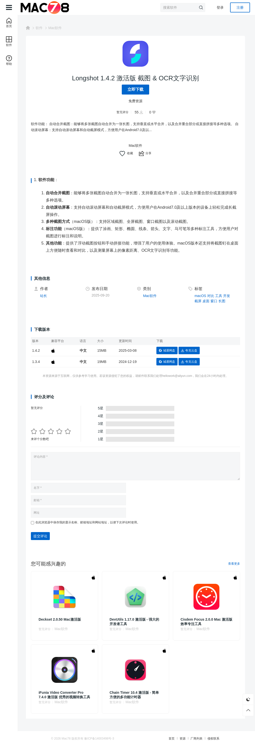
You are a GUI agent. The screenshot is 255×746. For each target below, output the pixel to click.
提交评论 (42, 536)
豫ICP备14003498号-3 (103, 738)
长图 (222, 301)
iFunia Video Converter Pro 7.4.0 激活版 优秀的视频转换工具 (65, 695)
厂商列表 (192, 738)
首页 (167, 738)
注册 (240, 7)
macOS (201, 296)
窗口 (214, 301)
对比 (211, 296)
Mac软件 (57, 28)
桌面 (206, 301)
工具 (219, 296)
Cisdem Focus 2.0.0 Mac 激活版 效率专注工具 (205, 621)
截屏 (198, 301)
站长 (45, 296)
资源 (178, 738)
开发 (227, 296)
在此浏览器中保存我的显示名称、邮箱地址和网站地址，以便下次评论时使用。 (89, 522)
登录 (220, 7)
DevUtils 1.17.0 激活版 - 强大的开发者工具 (135, 621)
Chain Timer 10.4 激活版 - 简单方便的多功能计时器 (135, 695)
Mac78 (70, 738)
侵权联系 (209, 738)
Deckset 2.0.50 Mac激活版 (62, 619)
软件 (41, 28)
